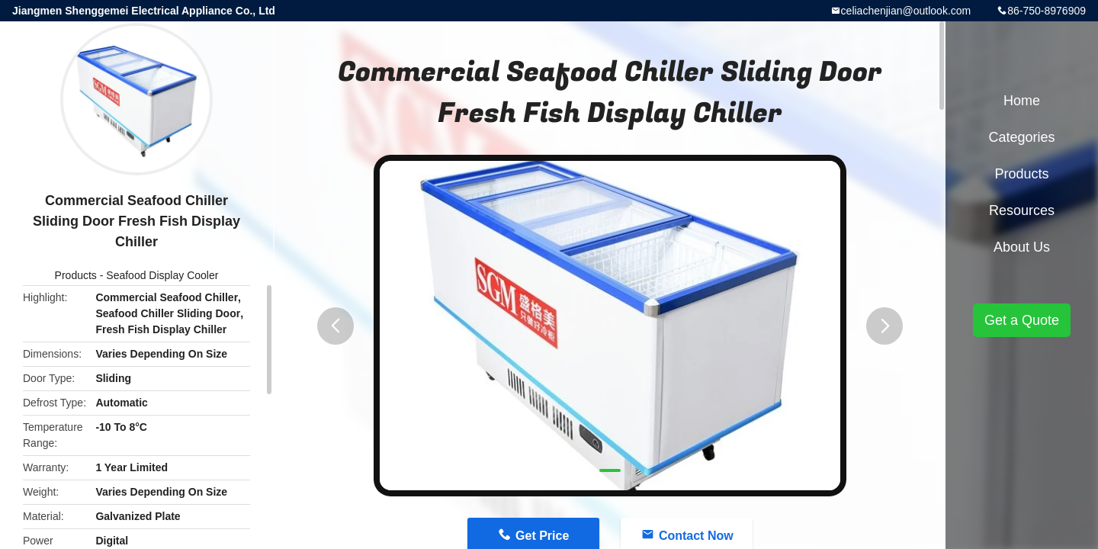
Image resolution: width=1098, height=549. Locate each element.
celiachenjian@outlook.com (906, 11)
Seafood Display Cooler (162, 275)
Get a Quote (1021, 320)
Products (76, 275)
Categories (1021, 137)
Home (1021, 100)
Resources (1022, 210)
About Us (1022, 247)
